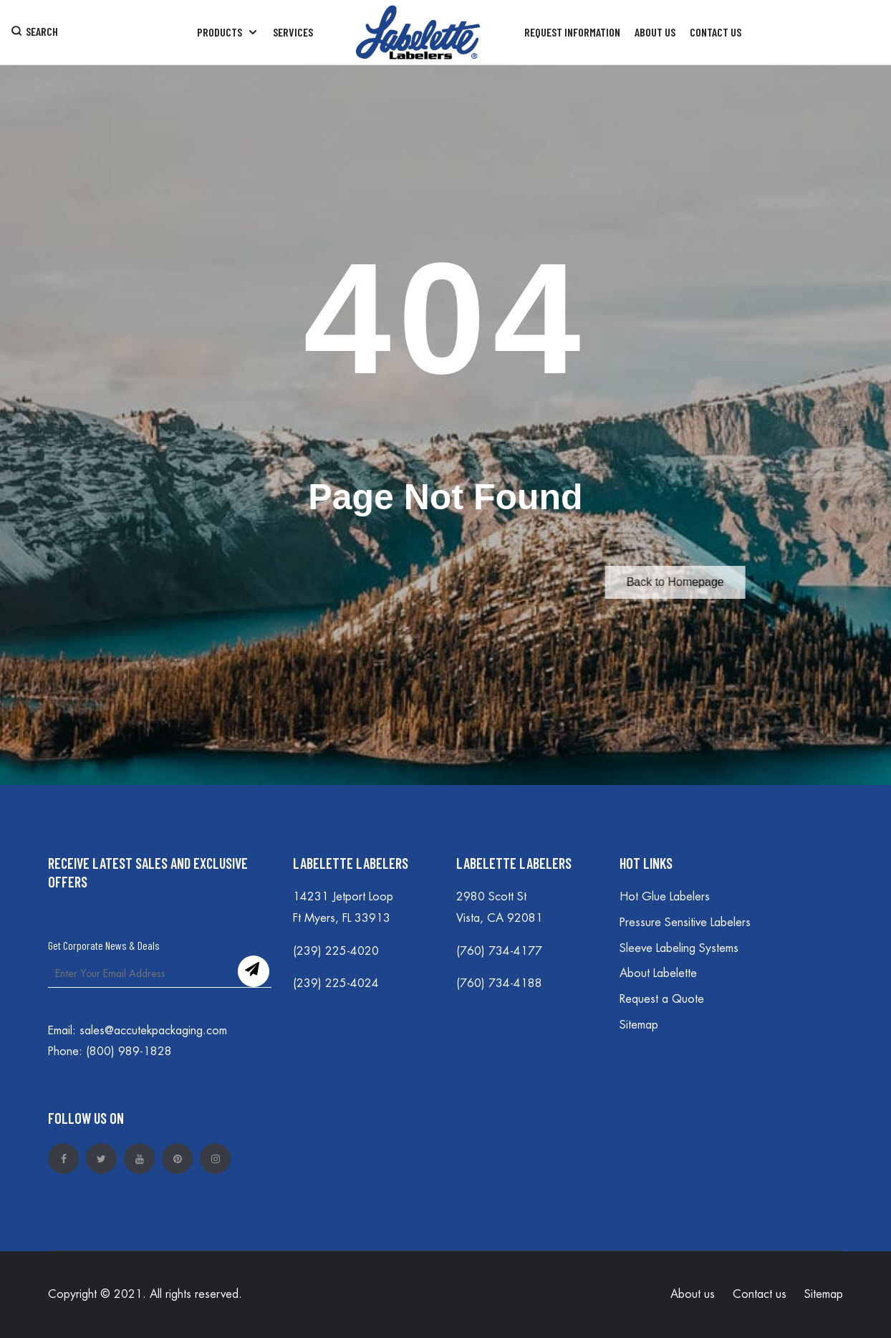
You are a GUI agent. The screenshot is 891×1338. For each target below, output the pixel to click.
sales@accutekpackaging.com (153, 1030)
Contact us (759, 1294)
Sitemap (639, 1025)
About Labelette (658, 973)
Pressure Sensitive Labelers (685, 922)
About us (692, 1294)
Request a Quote (662, 999)
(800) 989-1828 (129, 1051)
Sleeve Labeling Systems (679, 948)
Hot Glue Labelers (665, 897)
